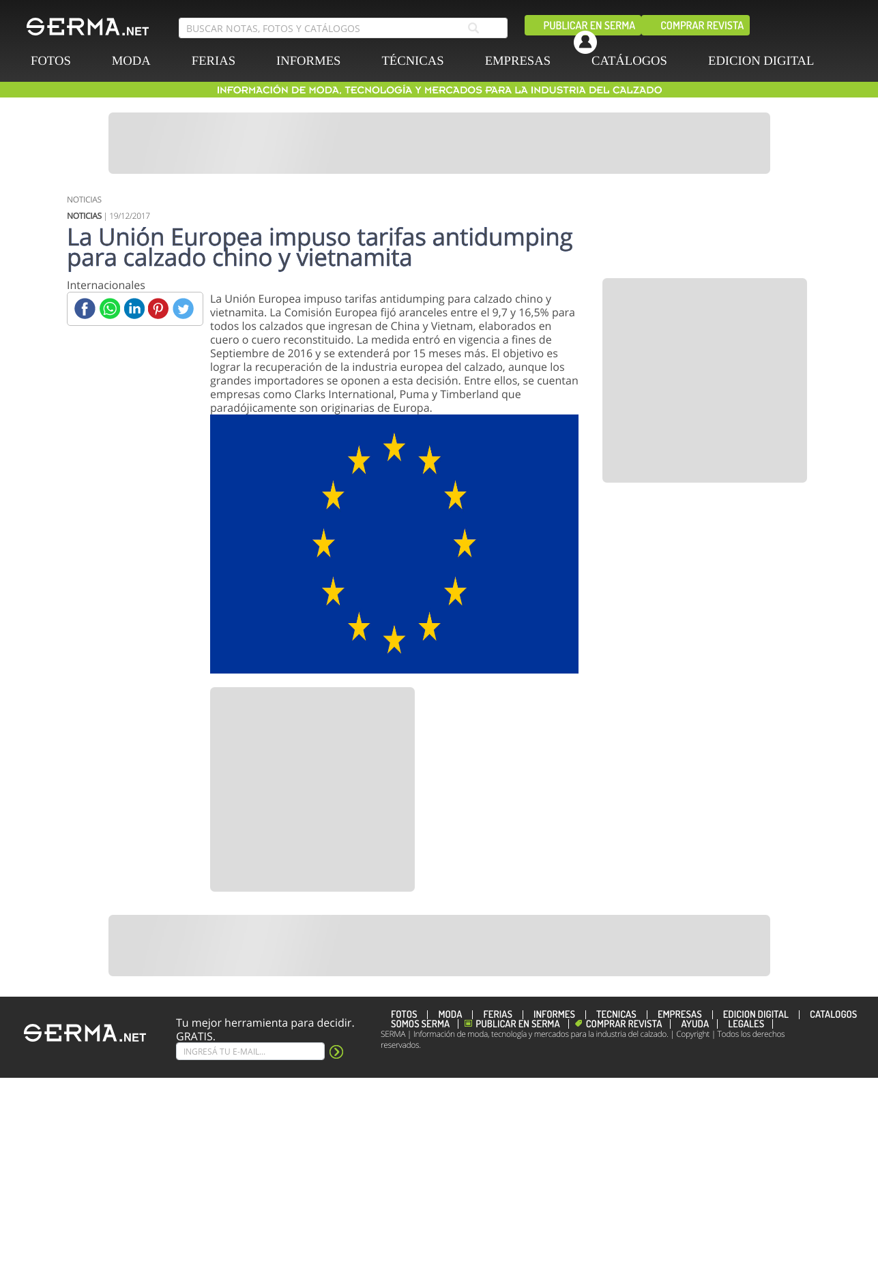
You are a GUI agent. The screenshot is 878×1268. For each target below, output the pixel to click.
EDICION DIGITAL (761, 61)
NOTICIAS (84, 199)
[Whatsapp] (109, 308)
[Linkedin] (134, 308)
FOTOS (51, 61)
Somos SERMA (420, 1024)
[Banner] (439, 143)
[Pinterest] (158, 308)
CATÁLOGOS (629, 61)
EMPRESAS (518, 61)
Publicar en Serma (590, 25)
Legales (746, 1024)
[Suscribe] (250, 1051)
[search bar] (343, 28)
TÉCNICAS (412, 61)
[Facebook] (85, 308)
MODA (131, 61)
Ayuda (695, 1024)
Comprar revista (702, 25)
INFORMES (308, 61)
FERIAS (213, 61)
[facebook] (539, 36)
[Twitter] (183, 308)
